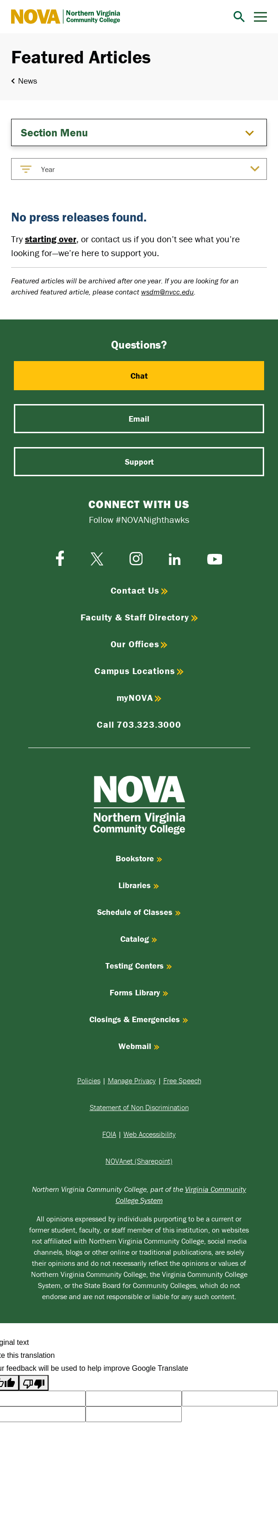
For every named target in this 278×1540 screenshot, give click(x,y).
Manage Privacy (132, 1080)
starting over (50, 239)
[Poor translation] (34, 1383)
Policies (88, 1080)
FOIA (109, 1134)
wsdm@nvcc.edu (167, 291)
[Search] (239, 16)
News (27, 80)
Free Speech (182, 1080)
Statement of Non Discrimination (139, 1107)
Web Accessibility (150, 1134)
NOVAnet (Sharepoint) (139, 1161)
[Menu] (260, 17)
